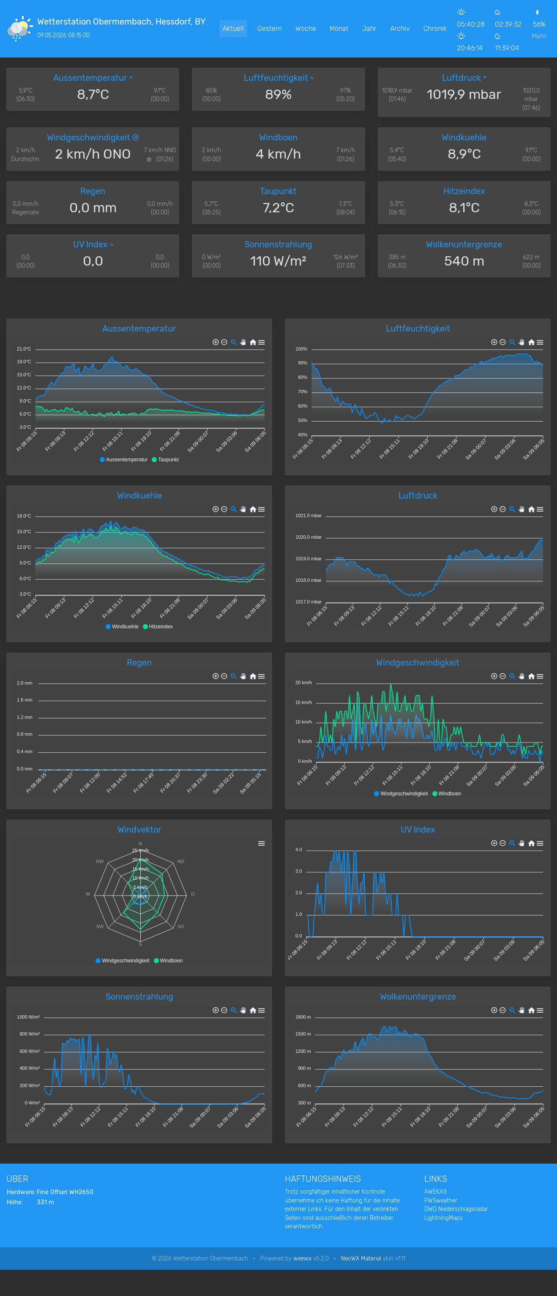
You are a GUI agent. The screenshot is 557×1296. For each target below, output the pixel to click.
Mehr (539, 36)
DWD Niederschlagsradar (456, 1209)
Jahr (369, 29)
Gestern (269, 29)
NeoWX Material (361, 1258)
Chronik (435, 29)
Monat (339, 29)
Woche (305, 29)
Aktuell (233, 29)
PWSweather (440, 1200)
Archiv (400, 29)
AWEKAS (435, 1191)
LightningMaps (443, 1217)
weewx (302, 1258)
